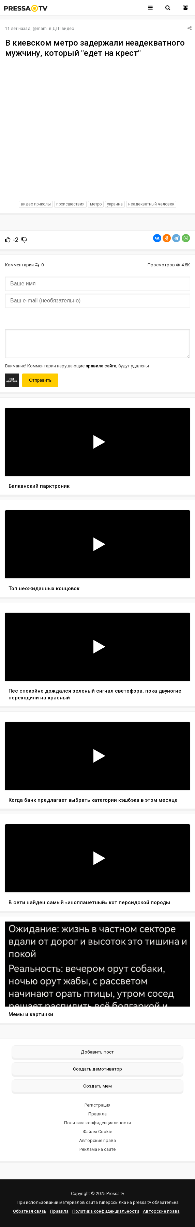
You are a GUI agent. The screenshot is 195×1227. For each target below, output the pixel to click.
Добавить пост (97, 1052)
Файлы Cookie (97, 1131)
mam (42, 28)
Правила (97, 1113)
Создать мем (97, 1086)
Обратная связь (29, 1211)
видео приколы (36, 204)
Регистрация (97, 1105)
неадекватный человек (151, 204)
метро (96, 204)
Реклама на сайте (97, 1149)
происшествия (70, 204)
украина (115, 204)
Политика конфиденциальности (97, 1122)
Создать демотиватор (97, 1069)
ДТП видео (63, 28)
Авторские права (97, 1140)
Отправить (40, 380)
